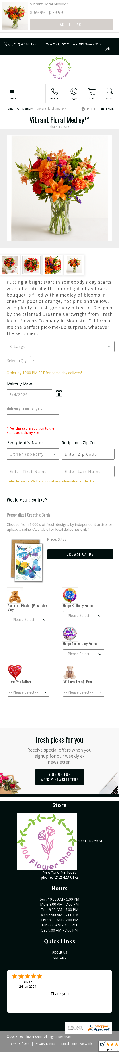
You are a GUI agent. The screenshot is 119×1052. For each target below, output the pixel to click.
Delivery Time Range (24, 408)
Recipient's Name (25, 442)
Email (107, 109)
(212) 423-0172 (24, 44)
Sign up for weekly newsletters (60, 777)
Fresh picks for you (59, 749)
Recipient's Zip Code (80, 442)
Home (10, 109)
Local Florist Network (76, 1044)
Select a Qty (17, 360)
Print (89, 109)
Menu (12, 98)
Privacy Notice (45, 1044)
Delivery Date (19, 383)
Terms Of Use (19, 1044)
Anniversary (25, 109)
